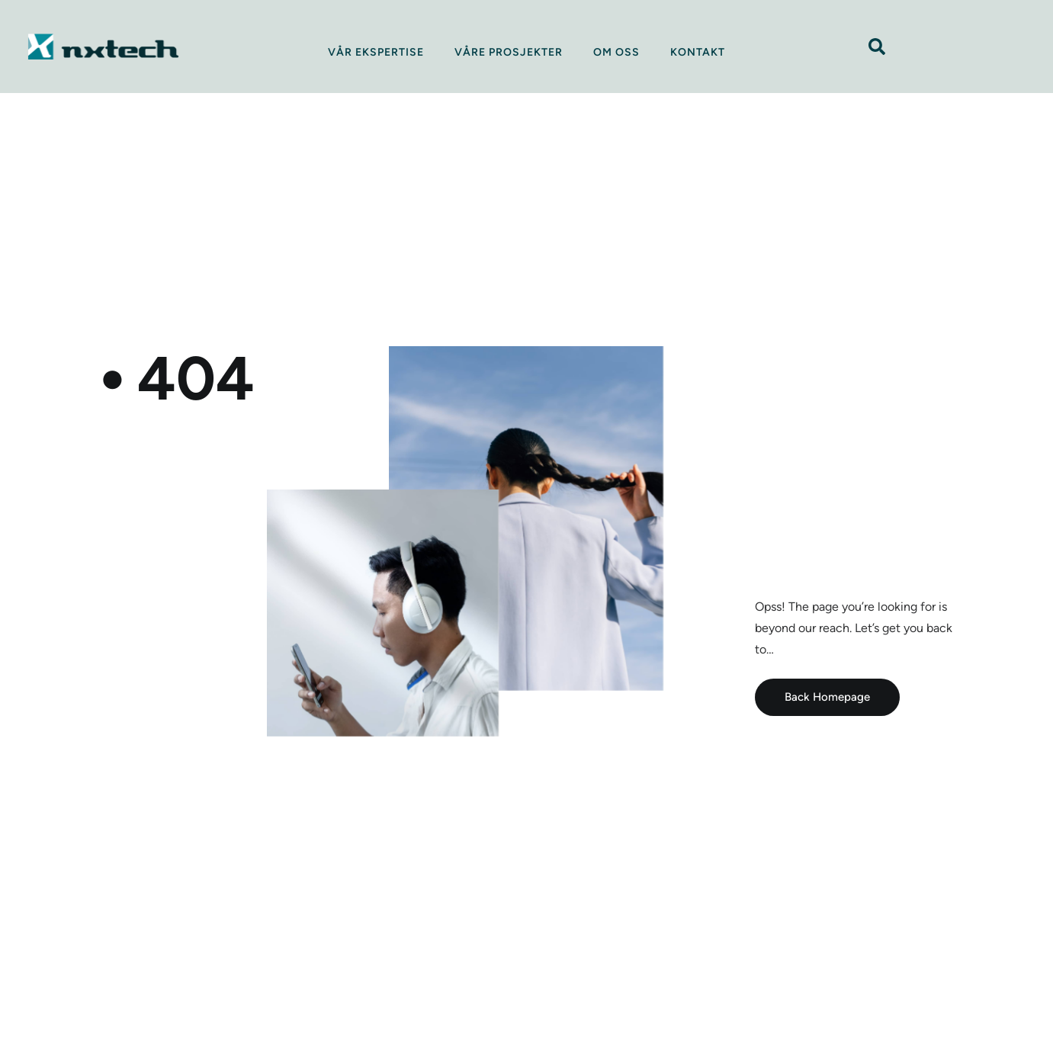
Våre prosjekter (508, 52)
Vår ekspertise (376, 52)
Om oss (616, 52)
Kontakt (697, 52)
